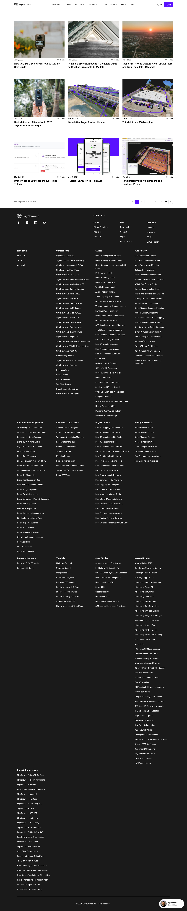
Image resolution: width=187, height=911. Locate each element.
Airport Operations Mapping (68, 432)
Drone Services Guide (144, 427)
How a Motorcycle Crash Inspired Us (32, 865)
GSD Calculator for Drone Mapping (110, 325)
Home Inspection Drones (27, 523)
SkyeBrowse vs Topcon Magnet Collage (73, 341)
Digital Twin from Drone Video (29, 447)
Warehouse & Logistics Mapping (70, 437)
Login (122, 237)
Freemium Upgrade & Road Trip (30, 856)
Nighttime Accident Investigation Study (151, 739)
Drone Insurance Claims (66, 461)
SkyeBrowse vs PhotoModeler (68, 322)
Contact (123, 232)
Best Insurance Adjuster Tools (108, 494)
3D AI (149, 237)
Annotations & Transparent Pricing (149, 701)
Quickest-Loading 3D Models (147, 658)
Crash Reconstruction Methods (148, 275)
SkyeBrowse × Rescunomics (29, 827)
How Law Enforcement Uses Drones (32, 870)
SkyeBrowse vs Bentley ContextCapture (72, 279)
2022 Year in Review (143, 758)
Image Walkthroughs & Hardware (148, 696)
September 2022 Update (145, 749)
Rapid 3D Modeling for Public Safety (32, 880)
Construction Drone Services (29, 437)
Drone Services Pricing (144, 432)
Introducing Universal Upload (147, 611)
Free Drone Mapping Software (108, 354)
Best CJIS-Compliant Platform (108, 456)
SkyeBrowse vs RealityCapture (69, 332)
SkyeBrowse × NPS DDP (27, 813)
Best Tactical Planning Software (108, 518)
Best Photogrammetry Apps (107, 349)
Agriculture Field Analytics (67, 427)
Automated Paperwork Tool (28, 885)
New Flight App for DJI (144, 577)
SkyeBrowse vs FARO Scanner (69, 308)
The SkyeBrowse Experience (146, 735)
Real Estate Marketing (65, 442)
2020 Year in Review (143, 763)
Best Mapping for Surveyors (107, 485)
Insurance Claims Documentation (70, 466)
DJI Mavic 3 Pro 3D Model (28, 563)
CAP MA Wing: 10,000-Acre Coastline (111, 573)
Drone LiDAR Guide (103, 377)
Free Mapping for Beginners (146, 461)
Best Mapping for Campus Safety (148, 337)
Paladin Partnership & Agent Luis (31, 789)
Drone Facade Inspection (27, 494)
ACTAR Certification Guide (146, 284)
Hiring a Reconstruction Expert (147, 289)
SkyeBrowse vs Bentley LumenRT (70, 284)
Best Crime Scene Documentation (109, 466)
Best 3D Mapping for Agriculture (108, 427)
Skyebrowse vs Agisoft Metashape (71, 260)
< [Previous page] (132, 202)
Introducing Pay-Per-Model (146, 630)
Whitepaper (98, 232)
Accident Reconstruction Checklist (149, 279)
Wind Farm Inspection (26, 508)
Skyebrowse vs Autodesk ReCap (69, 265)
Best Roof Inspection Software (30, 485)
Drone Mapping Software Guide (108, 260)
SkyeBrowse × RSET (25, 808)
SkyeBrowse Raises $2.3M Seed (30, 775)
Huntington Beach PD (104, 582)
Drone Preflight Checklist (145, 341)
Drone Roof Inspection (26, 475)
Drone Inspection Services (28, 532)
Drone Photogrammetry (105, 282)
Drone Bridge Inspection (27, 489)
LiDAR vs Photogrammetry (106, 311)
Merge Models (62, 573)
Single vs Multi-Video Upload (107, 387)
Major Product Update (144, 715)
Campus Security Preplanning (147, 313)
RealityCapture (62, 370)
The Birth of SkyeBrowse (27, 861)
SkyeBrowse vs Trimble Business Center (73, 346)
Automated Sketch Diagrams (147, 620)
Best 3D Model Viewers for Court (109, 447)
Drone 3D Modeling (103, 273)
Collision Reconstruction (145, 270)
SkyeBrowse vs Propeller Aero (69, 327)
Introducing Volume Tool (145, 625)
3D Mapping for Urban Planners (69, 470)
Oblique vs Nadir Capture (105, 363)
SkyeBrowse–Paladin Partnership (31, 780)
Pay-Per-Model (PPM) (65, 577)
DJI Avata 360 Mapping (66, 582)
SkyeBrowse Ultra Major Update (148, 568)
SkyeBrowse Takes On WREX (29, 846)
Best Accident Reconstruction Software (112, 451)
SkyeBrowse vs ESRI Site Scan (69, 303)
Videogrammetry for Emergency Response (148, 361)
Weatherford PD (102, 592)
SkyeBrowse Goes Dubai (27, 842)
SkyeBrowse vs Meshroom (67, 317)
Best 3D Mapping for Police (107, 442)
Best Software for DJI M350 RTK (109, 504)
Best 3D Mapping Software (106, 344)
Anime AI (151, 228)
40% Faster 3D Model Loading (147, 649)
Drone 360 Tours (63, 475)
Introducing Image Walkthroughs (148, 616)
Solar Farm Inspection (26, 504)
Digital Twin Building (25, 551)
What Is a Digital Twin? (26, 451)
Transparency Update (144, 720)
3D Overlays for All (142, 692)
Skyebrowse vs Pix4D (65, 256)
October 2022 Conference (145, 744)
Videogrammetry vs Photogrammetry (111, 306)
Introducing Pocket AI (144, 587)
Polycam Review (63, 379)
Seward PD (100, 587)
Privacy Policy (126, 241)
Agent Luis (139, 644)
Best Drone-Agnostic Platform (108, 475)
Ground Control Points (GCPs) (108, 373)
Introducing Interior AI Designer (148, 582)
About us (97, 237)
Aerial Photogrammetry (105, 292)
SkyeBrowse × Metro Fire (27, 818)
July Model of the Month (145, 754)
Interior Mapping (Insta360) (67, 596)
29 (166, 202)
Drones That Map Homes (66, 447)
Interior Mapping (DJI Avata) (68, 587)
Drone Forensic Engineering (146, 303)
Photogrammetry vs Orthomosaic (109, 316)
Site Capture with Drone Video (29, 518)
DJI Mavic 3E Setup (25, 568)
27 (156, 202)
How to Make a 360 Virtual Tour (69, 606)
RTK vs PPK (100, 358)
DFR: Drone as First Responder (108, 577)
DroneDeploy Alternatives (67, 389)
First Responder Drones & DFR (147, 260)
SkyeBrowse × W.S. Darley (28, 823)
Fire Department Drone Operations (149, 298)
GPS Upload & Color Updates (147, 711)
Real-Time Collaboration (145, 725)
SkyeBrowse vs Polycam (66, 365)
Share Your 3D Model (143, 730)
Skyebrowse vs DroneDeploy (68, 270)
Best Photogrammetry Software (108, 513)
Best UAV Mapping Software (107, 339)
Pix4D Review (62, 375)
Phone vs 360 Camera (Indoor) (108, 411)
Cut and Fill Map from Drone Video (31, 470)
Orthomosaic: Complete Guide (108, 301)
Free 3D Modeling (142, 682)
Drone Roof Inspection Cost (28, 480)
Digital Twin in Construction (28, 442)
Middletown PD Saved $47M (107, 568)
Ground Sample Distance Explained (110, 335)
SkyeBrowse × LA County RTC (29, 804)
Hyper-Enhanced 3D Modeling (29, 889)
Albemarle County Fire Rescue (108, 563)
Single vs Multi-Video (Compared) (109, 392)
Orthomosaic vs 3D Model (106, 320)
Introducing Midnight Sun (145, 601)
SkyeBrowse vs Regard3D (67, 337)
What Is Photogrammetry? (106, 287)
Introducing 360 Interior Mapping (148, 635)
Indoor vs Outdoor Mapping (107, 382)
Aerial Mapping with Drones (107, 297)
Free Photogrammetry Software (148, 456)
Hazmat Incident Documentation (148, 322)
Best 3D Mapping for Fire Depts (108, 437)
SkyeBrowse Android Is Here (146, 677)
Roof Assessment (24, 546)
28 (161, 202)
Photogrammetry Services (145, 451)
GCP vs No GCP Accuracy (106, 368)
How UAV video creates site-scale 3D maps (111, 266)
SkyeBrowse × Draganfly (27, 794)
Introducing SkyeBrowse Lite (147, 606)
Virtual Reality (153, 242)
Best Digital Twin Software (106, 470)
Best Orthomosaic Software (107, 508)
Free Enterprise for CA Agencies (30, 837)
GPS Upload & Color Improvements (149, 706)
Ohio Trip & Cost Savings (27, 851)
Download (124, 227)
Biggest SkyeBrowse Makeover (148, 663)
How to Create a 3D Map (105, 406)
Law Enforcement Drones (145, 256)
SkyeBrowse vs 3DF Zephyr (67, 275)
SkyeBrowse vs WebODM (67, 351)
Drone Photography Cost (145, 442)
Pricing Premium (101, 227)
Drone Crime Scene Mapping (147, 265)
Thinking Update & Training (146, 573)
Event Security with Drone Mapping (149, 317)
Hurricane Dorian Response (107, 601)
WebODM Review (63, 384)
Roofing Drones (23, 542)
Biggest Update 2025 (143, 563)
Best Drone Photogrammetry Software (111, 523)
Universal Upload (63, 568)
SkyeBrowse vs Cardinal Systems (70, 289)
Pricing (96, 222)
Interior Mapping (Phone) (66, 592)
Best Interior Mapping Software (108, 499)
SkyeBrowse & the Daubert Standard (150, 327)
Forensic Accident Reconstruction (149, 356)
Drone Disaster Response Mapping (149, 308)
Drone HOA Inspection (26, 527)
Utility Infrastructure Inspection (30, 537)
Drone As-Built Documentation (30, 466)
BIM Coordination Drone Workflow (31, 461)
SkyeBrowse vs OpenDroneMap (69, 360)
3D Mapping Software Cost (146, 447)
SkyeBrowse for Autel (144, 673)
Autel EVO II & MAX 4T (65, 601)
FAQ (122, 222)
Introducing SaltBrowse (144, 592)
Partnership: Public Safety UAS (30, 832)
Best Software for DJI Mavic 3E (108, 480)
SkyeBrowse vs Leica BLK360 (68, 313)
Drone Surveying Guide (104, 277)
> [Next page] (170, 202)
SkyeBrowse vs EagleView (67, 298)
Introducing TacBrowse (144, 596)
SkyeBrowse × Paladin (26, 785)
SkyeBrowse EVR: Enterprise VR (148, 351)
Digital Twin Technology (27, 456)
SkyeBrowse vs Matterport (67, 394)
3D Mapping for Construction (29, 427)
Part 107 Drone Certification (146, 346)
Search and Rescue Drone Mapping (149, 294)
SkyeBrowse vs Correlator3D (68, 294)
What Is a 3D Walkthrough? (106, 416)
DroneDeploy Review (65, 356)
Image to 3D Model (103, 397)
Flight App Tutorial (64, 563)
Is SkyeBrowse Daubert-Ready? (148, 332)
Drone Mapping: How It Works (108, 256)
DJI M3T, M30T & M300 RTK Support (150, 668)
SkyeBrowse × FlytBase (27, 799)
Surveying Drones (63, 451)
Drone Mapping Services (145, 437)
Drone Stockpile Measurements (30, 513)
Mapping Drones (63, 456)
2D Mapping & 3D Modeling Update (149, 687)
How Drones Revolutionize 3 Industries (33, 875)
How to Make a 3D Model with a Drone (111, 401)
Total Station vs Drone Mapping (108, 330)
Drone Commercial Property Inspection (33, 499)
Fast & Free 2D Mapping (145, 639)
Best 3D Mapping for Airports (107, 432)
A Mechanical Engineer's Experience (110, 606)
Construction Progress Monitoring (31, 432)
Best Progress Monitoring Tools (108, 461)
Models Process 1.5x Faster (146, 654)
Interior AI (151, 232)
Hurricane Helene (102, 596)
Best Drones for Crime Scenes (108, 489)
